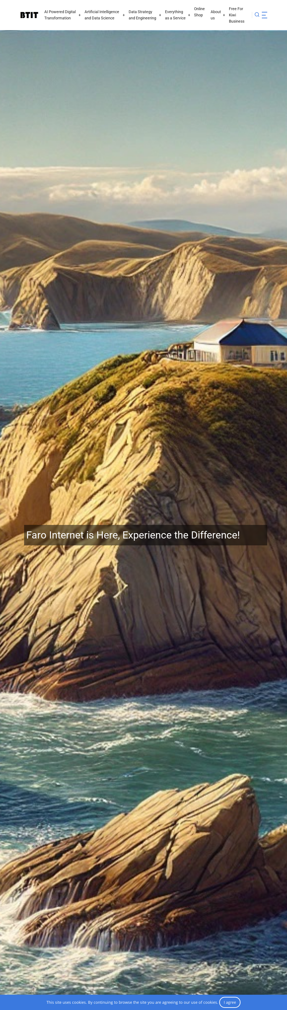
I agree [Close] (230, 1002)
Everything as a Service (175, 14)
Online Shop (199, 11)
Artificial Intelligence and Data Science (102, 14)
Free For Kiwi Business (236, 14)
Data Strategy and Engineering (142, 14)
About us (216, 14)
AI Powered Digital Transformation (60, 14)
